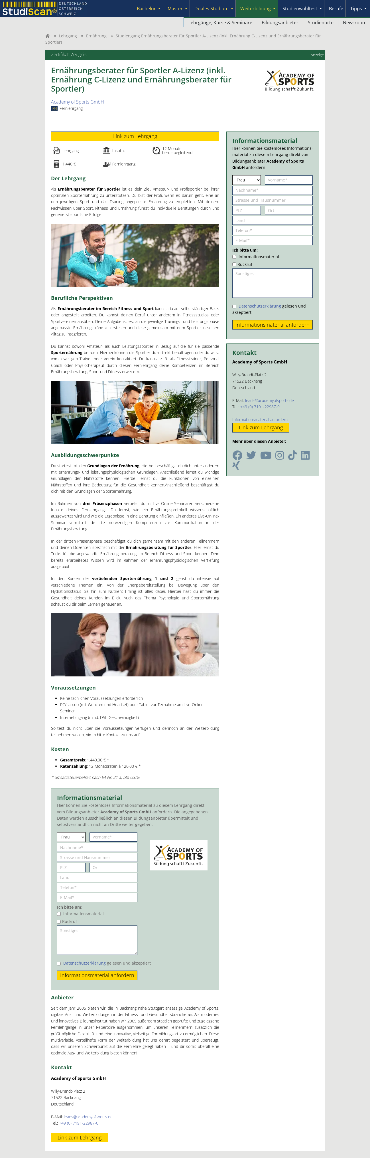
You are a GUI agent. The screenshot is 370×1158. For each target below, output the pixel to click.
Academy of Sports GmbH (77, 102)
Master (175, 8)
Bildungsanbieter (280, 22)
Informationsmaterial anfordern (260, 419)
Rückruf (69, 921)
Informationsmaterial (83, 914)
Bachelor (146, 8)
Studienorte (321, 22)
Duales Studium (211, 8)
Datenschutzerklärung (84, 963)
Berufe (336, 8)
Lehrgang (68, 36)
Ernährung (96, 36)
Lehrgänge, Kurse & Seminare (220, 22)
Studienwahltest (299, 8)
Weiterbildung (255, 8)
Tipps (356, 8)
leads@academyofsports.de (88, 1116)
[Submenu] (159, 8)
